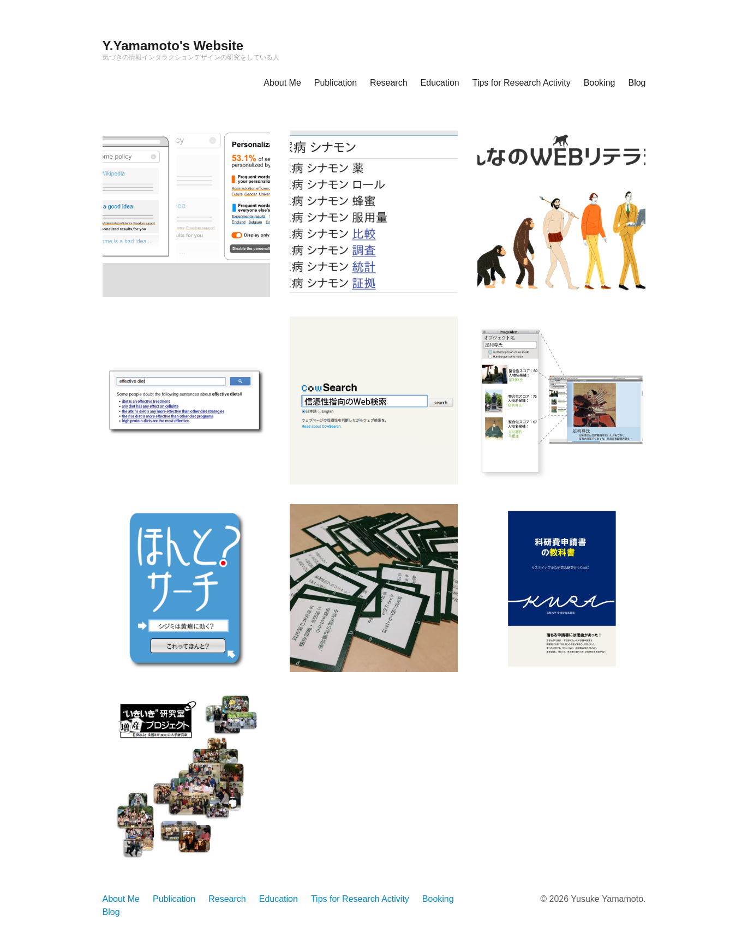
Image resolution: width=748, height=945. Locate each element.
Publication (335, 82)
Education (440, 82)
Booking (599, 82)
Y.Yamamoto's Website (173, 45)
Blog (636, 82)
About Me (282, 82)
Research (388, 82)
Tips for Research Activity (521, 82)
